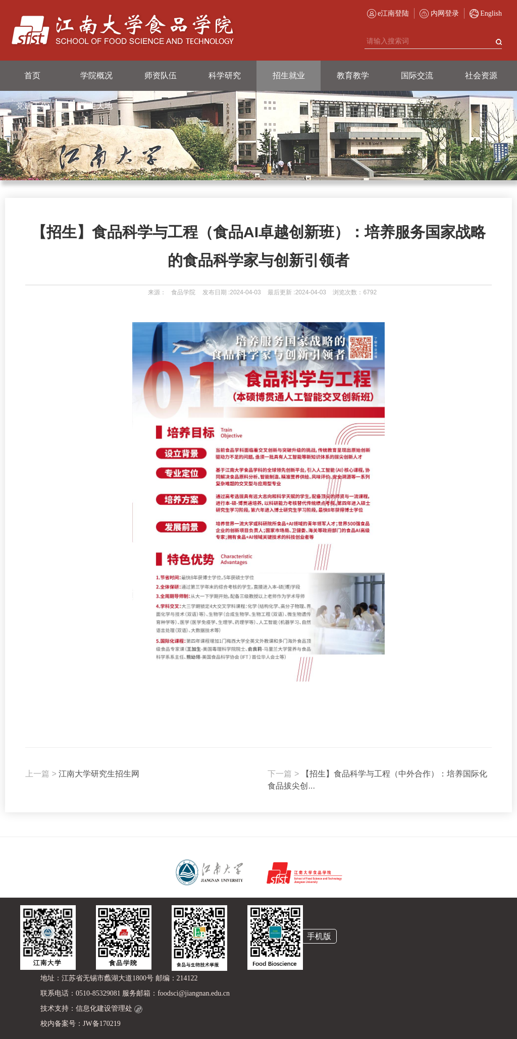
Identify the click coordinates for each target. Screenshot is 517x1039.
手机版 (319, 936)
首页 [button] (32, 75)
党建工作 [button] (32, 105)
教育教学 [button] (353, 75)
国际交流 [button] (417, 75)
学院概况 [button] (96, 75)
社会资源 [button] (481, 75)
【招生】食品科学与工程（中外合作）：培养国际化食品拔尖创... (377, 779)
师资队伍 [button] (160, 75)
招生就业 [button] (289, 75)
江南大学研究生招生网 (82, 773)
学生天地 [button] (96, 105)
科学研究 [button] (225, 75)
